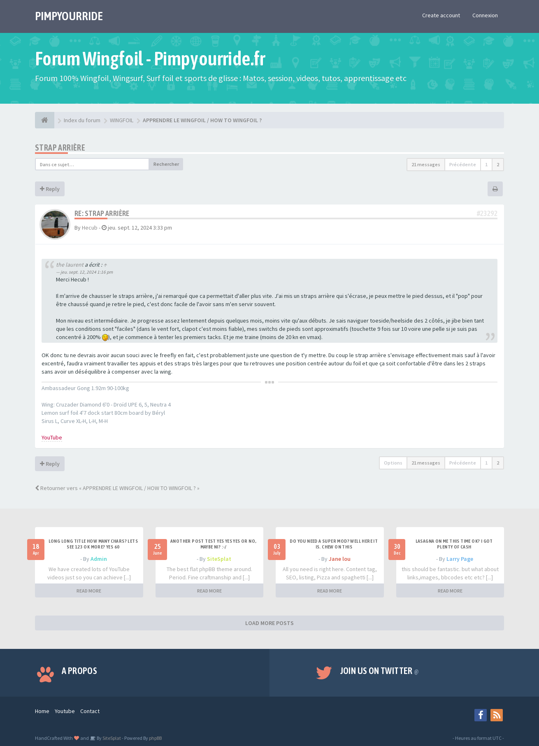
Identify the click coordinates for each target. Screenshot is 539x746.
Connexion (485, 15)
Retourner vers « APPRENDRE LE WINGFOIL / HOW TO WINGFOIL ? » (117, 488)
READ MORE (89, 591)
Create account (441, 15)
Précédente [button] (462, 164)
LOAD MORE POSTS (269, 623)
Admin (99, 558)
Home (42, 711)
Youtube (65, 711)
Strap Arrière (60, 147)
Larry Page (459, 558)
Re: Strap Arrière (102, 213)
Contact (90, 711)
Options (393, 463)
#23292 (487, 213)
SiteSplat (219, 558)
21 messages (425, 164)
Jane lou (340, 558)
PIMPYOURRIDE (69, 16)
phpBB (155, 738)
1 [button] (486, 164)
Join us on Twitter (379, 670)
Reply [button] (50, 189)
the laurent (70, 264)
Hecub (90, 227)
